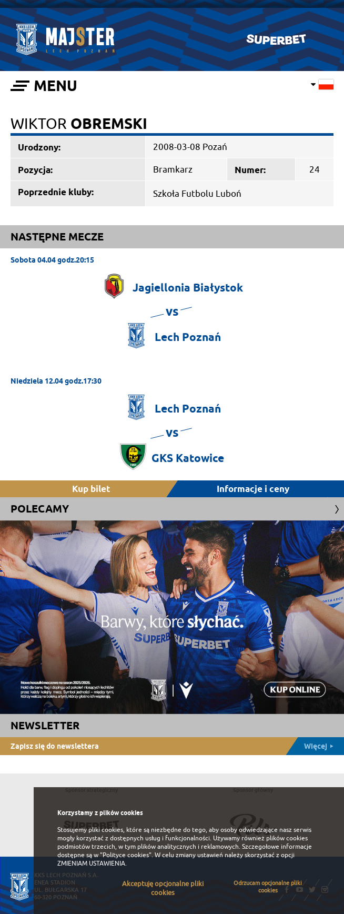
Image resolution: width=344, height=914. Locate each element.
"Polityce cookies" (125, 855)
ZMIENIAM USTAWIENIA (91, 863)
